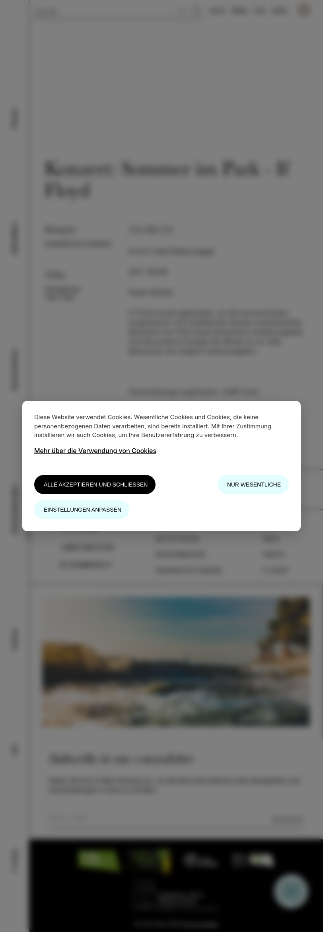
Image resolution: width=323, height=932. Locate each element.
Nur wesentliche (254, 484)
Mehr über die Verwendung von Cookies (95, 451)
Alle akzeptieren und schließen (96, 484)
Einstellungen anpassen (82, 509)
